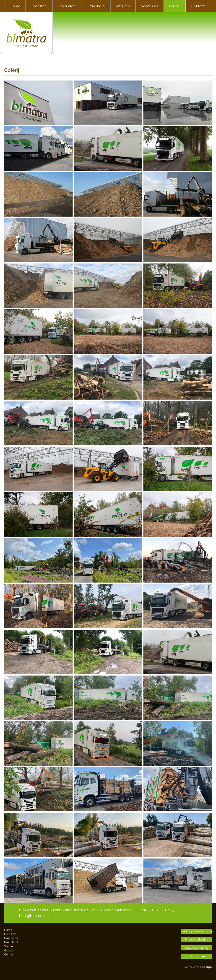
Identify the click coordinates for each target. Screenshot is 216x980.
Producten (67, 6)
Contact (198, 6)
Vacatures (149, 6)
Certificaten (197, 956)
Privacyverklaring (196, 939)
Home (15, 6)
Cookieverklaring (196, 948)
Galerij (174, 6)
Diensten (39, 6)
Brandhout (96, 6)
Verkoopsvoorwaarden (196, 931)
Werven (123, 6)
